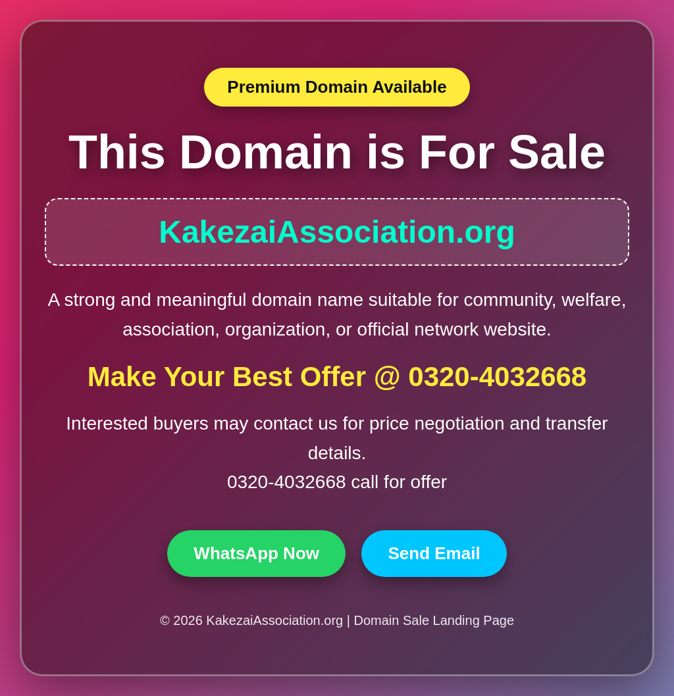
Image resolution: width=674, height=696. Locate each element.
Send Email (434, 553)
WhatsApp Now (256, 553)
